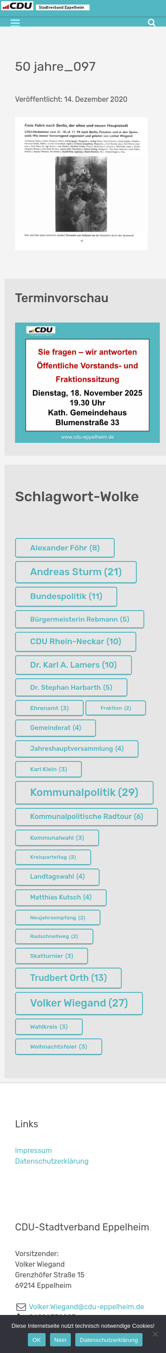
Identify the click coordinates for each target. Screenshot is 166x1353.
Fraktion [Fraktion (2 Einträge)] (115, 708)
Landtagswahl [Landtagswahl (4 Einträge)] (57, 877)
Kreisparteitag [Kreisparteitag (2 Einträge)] (53, 857)
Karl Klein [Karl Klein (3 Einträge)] (48, 769)
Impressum (33, 1150)
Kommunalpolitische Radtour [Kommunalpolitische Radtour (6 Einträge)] (86, 817)
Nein (60, 1340)
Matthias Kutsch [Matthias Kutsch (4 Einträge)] (61, 898)
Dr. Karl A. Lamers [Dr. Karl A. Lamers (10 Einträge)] (73, 665)
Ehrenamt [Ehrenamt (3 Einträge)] (49, 707)
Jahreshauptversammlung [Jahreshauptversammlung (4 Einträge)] (77, 749)
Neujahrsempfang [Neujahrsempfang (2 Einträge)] (57, 918)
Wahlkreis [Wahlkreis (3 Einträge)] (49, 1026)
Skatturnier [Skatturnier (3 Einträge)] (51, 955)
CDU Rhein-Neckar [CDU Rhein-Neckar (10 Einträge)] (75, 641)
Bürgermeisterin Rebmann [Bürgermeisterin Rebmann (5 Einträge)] (79, 619)
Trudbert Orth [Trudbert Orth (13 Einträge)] (68, 977)
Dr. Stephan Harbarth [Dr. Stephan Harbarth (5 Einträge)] (71, 687)
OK (36, 1340)
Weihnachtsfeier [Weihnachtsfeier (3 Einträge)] (58, 1046)
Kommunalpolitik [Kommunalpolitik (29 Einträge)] (84, 792)
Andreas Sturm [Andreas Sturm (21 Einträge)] (76, 572)
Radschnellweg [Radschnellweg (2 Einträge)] (54, 936)
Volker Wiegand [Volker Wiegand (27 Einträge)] (79, 1003)
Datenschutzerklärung (52, 1161)
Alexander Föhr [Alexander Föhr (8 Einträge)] (65, 548)
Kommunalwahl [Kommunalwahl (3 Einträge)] (57, 837)
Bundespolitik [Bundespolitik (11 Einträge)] (66, 596)
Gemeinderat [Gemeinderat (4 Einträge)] (55, 728)
